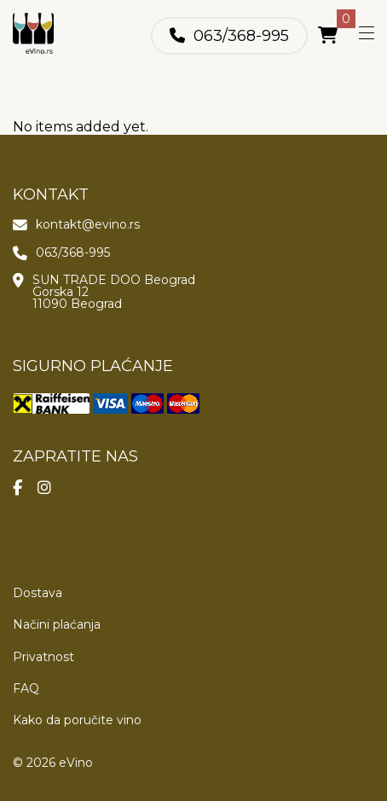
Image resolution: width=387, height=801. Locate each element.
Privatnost (43, 657)
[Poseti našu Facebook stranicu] (25, 492)
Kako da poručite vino (77, 720)
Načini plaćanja (57, 624)
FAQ (26, 688)
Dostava (37, 593)
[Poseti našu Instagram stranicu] (52, 492)
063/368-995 (241, 35)
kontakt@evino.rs (88, 224)
